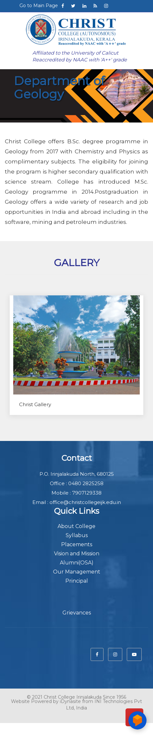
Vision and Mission (76, 553)
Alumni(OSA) (76, 563)
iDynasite (70, 699)
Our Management (76, 572)
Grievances (76, 613)
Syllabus (77, 535)
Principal (76, 581)
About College (76, 526)
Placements (76, 544)
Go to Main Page (38, 5)
